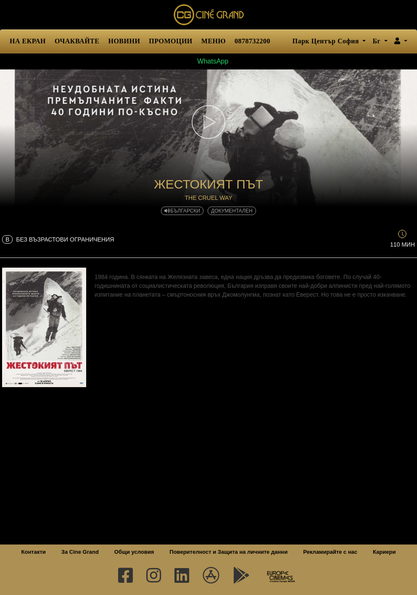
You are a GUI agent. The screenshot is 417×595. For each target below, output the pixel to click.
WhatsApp (208, 61)
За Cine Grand (80, 552)
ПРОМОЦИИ (170, 41)
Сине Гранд (208, 14)
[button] (401, 41)
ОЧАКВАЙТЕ (77, 41)
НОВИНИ (124, 41)
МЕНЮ (213, 41)
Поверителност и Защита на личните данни (228, 552)
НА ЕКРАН (28, 41)
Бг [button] (377, 41)
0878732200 (252, 41)
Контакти (33, 552)
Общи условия (134, 552)
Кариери (384, 552)
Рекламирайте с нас (330, 552)
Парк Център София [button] (326, 41)
